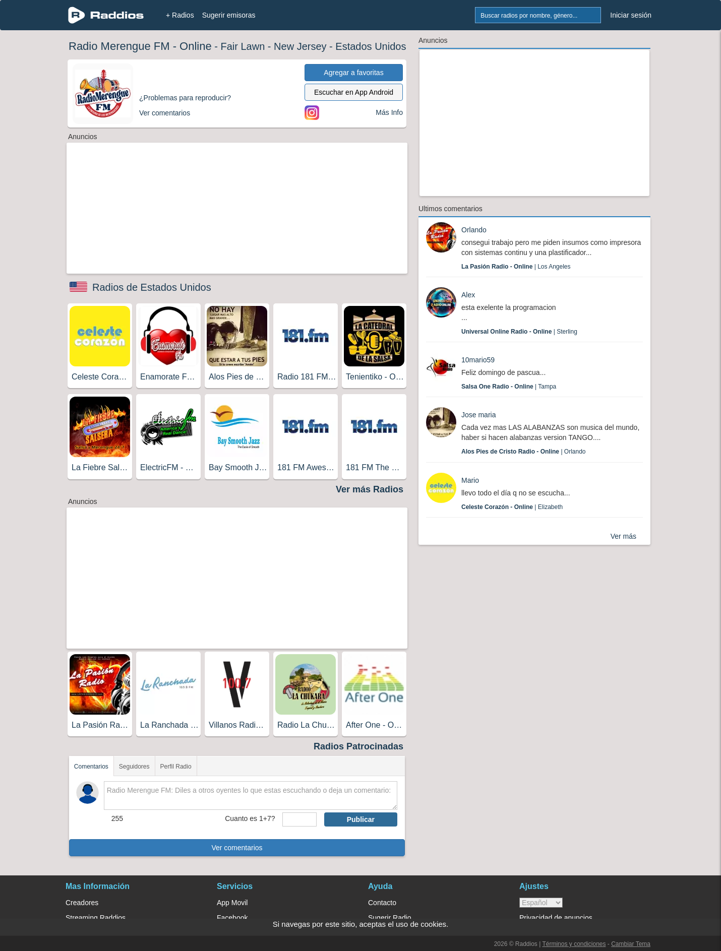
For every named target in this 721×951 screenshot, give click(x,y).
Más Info (389, 112)
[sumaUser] (299, 819)
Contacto (382, 903)
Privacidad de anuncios (555, 918)
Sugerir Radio (389, 918)
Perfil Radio (176, 766)
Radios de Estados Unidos (151, 287)
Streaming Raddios (96, 918)
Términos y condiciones (574, 943)
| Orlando (523, 451)
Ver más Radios (369, 489)
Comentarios (91, 766)
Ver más (623, 536)
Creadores (82, 903)
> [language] (541, 903)
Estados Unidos (370, 46)
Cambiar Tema (630, 943)
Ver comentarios (236, 848)
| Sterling (519, 331)
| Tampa (508, 386)
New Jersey (300, 46)
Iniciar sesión (630, 15)
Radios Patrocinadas (358, 746)
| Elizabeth (512, 507)
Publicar (361, 819)
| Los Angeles (516, 266)
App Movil (232, 903)
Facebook (232, 918)
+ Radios (180, 15)
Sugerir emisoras (229, 15)
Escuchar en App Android (353, 92)
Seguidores (134, 766)
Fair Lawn (242, 46)
